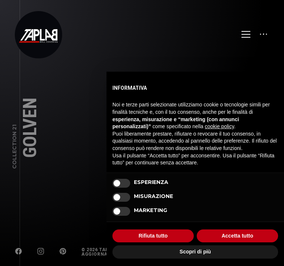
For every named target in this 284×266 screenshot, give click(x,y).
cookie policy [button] (219, 126)
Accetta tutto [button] (237, 236)
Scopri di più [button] (195, 252)
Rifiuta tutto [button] (153, 236)
